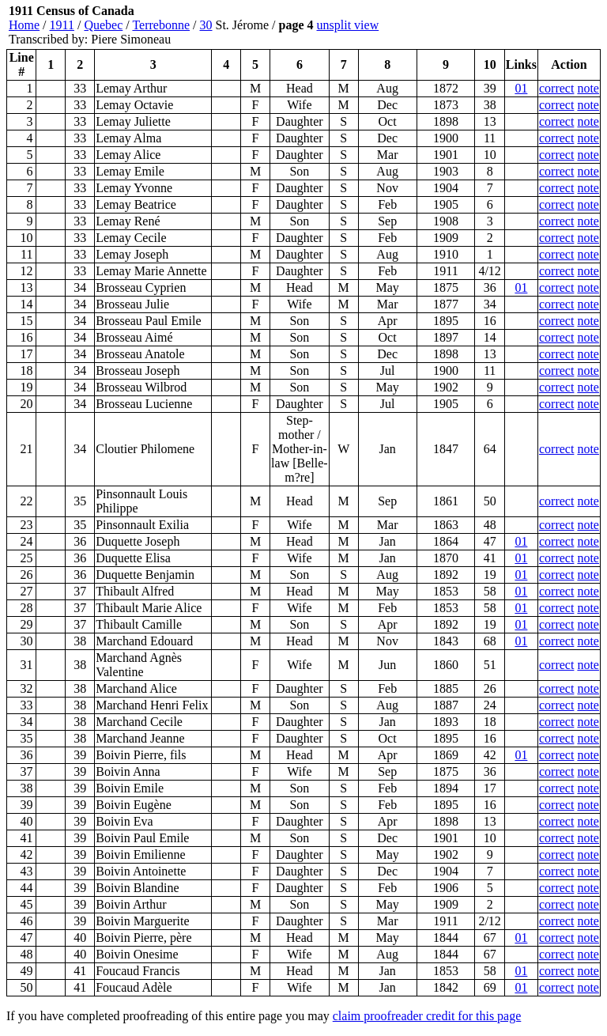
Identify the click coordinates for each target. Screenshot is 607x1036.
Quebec (103, 25)
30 (206, 25)
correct (556, 88)
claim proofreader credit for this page (427, 1016)
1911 (62, 25)
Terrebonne (161, 25)
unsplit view (348, 25)
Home (24, 25)
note (588, 88)
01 (521, 88)
